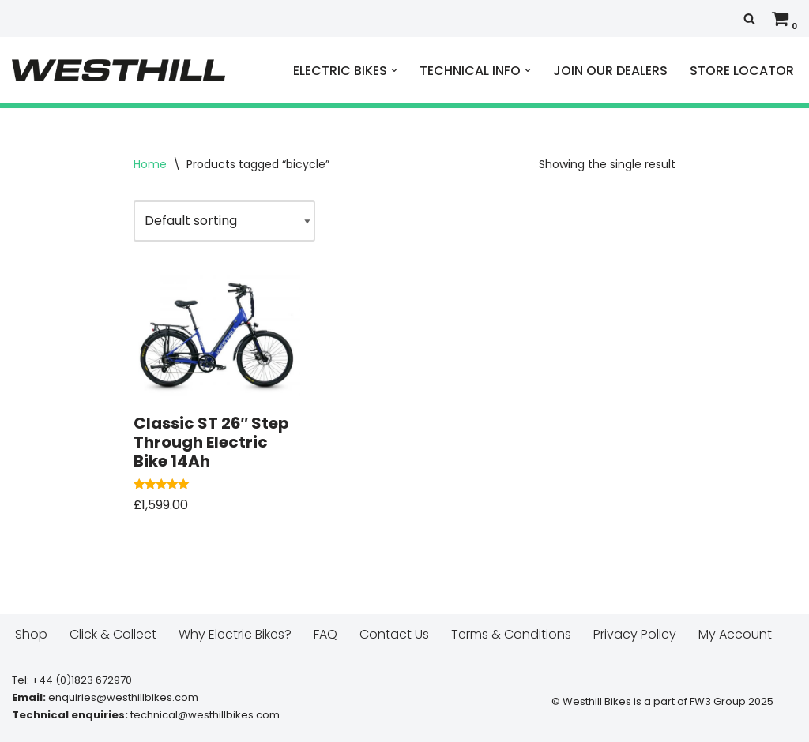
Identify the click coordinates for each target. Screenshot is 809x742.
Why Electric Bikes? (235, 634)
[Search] (749, 18)
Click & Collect (113, 634)
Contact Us (394, 634)
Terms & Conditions (511, 634)
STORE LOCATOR (742, 71)
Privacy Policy (634, 634)
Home (150, 164)
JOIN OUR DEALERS (610, 71)
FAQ (325, 634)
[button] (394, 70)
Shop (31, 634)
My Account (735, 634)
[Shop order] (224, 220)
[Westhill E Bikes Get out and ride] (118, 70)
